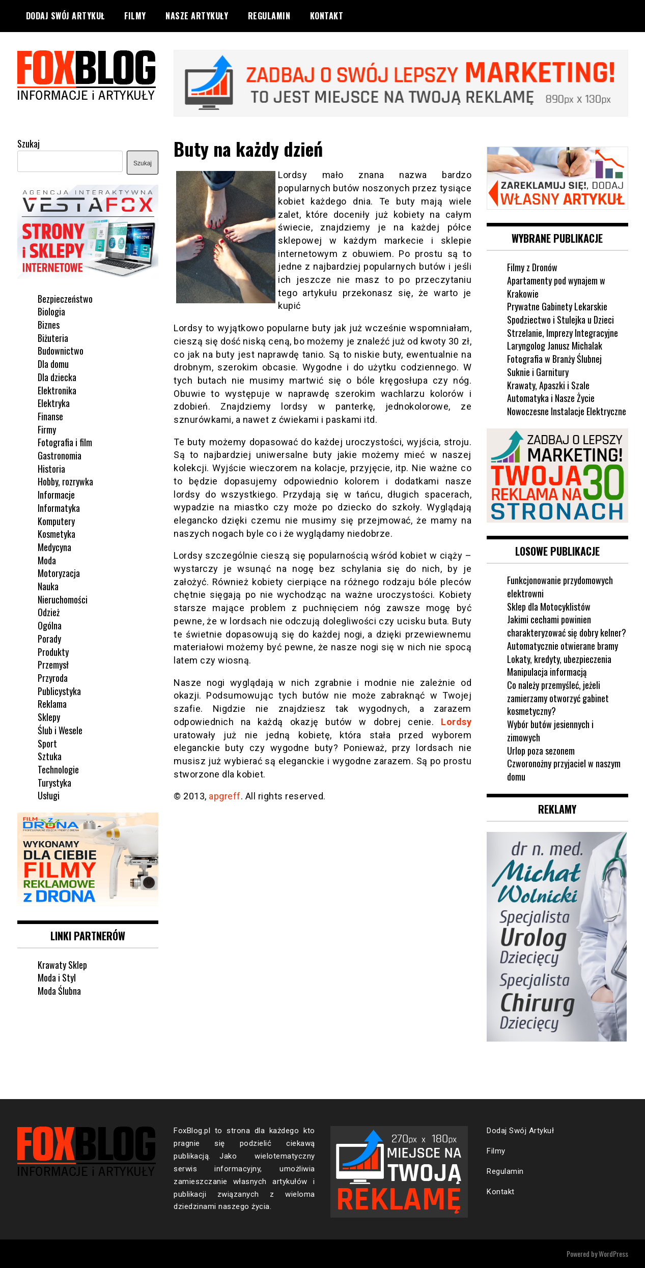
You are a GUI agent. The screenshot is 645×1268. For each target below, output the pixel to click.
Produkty (53, 651)
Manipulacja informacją (546, 671)
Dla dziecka (57, 377)
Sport (47, 743)
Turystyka (54, 782)
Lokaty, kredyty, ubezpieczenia (559, 659)
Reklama (52, 703)
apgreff (225, 796)
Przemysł (53, 664)
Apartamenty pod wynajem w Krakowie (556, 287)
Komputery (56, 521)
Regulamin (269, 16)
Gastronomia (59, 455)
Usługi (49, 795)
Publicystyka (59, 691)
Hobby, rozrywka (65, 481)
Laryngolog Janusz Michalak (554, 345)
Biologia (51, 311)
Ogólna (50, 625)
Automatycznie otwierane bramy (562, 645)
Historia (51, 468)
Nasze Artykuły (196, 16)
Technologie (58, 769)
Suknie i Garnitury (538, 372)
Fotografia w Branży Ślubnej (554, 358)
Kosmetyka (56, 533)
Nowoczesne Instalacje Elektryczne (566, 411)
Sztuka (50, 756)
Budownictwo (60, 350)
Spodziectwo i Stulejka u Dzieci (560, 319)
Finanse (50, 416)
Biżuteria (53, 337)
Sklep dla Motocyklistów (549, 606)
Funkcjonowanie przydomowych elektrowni (560, 586)
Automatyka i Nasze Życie (551, 398)
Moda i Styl (57, 977)
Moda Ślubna (59, 990)
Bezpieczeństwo (65, 298)
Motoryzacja (59, 573)
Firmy (47, 429)
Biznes (49, 324)
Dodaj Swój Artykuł (65, 16)
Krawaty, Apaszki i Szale (548, 385)
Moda (47, 560)
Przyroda (53, 677)
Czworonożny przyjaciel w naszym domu (564, 770)
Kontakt (327, 16)
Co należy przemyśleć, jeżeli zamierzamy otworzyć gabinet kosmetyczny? (558, 697)
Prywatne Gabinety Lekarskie (557, 306)
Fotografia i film (65, 442)
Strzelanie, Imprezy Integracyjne (562, 332)
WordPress (613, 1253)
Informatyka (59, 507)
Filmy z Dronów (532, 267)
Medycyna (54, 547)
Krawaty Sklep (62, 964)
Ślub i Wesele (60, 730)
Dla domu (53, 363)
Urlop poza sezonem (541, 750)
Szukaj (28, 143)
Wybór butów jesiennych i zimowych (550, 730)
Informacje (56, 494)
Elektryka (54, 403)
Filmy (135, 16)
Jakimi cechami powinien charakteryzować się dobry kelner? (566, 626)
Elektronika (57, 390)
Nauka (48, 586)
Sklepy (49, 717)
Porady (49, 638)
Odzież (49, 612)
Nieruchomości (63, 599)
